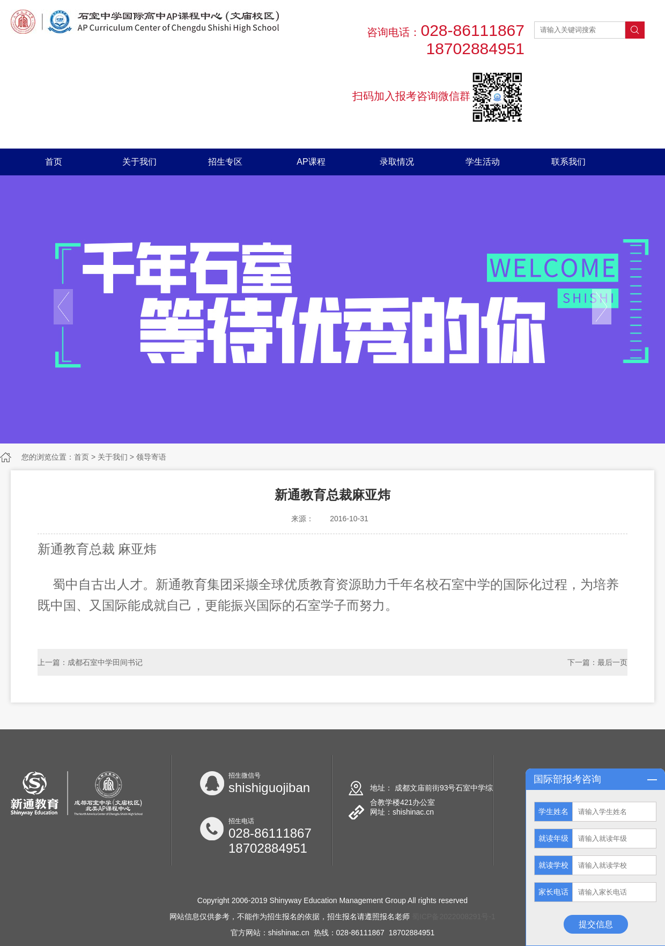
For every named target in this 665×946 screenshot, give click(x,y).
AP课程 (311, 161)
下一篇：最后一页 (597, 662)
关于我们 (139, 161)
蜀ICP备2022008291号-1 (454, 916)
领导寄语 (151, 457)
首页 (53, 161)
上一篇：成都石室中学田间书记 (90, 662)
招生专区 (225, 161)
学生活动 (483, 161)
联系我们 (568, 161)
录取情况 (397, 161)
